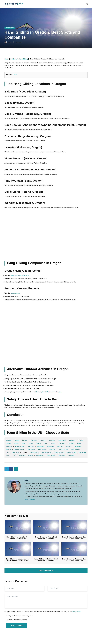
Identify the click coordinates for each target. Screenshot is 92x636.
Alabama (8, 440)
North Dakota (76, 449)
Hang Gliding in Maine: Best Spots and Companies (46, 537)
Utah (24, 455)
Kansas (53, 443)
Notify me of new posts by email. (17, 619)
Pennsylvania (35, 452)
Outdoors (13, 59)
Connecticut (62, 440)
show (15, 74)
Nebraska (78, 446)
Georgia (8, 443)
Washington (50, 455)
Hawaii (16, 443)
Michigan (31, 446)
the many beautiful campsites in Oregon (48, 392)
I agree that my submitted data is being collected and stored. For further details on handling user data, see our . (43, 611)
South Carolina (59, 452)
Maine (80, 443)
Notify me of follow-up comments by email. (20, 616)
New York (53, 449)
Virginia (40, 455)
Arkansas (34, 440)
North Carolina (63, 449)
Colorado (52, 440)
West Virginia (61, 455)
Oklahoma (15, 452)
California (43, 440)
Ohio (7, 452)
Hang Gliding (10, 27)
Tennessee (9, 455)
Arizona (24, 440)
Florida (81, 440)
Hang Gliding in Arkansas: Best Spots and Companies (74, 537)
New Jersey (31, 449)
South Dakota (71, 452)
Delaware (73, 440)
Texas (18, 455)
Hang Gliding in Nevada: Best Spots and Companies (17, 537)
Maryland (9, 446)
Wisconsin (72, 455)
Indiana (38, 443)
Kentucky (62, 443)
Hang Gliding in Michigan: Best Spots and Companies (46, 559)
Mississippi (50, 446)
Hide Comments (45, 570)
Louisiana (71, 443)
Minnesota (40, 446)
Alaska (17, 440)
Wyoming (82, 455)
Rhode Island (46, 452)
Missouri (60, 446)
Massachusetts (20, 446)
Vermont (32, 455)
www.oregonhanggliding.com (20, 275)
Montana (69, 446)
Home (6, 59)
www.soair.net (15, 293)
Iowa (45, 443)
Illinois (31, 443)
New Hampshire (19, 449)
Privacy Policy (76, 611)
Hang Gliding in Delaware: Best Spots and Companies (74, 559)
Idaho (24, 443)
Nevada (8, 449)
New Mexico (42, 449)
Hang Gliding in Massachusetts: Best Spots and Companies (17, 559)
